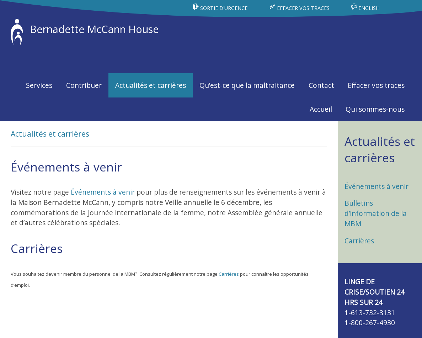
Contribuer (84, 85)
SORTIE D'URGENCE (221, 8)
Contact (321, 85)
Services (39, 85)
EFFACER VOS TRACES (300, 8)
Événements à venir (103, 192)
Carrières (229, 274)
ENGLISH (365, 8)
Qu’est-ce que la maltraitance (247, 85)
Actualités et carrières (150, 85)
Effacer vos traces (376, 85)
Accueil (321, 109)
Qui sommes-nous (375, 109)
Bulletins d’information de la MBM (375, 213)
